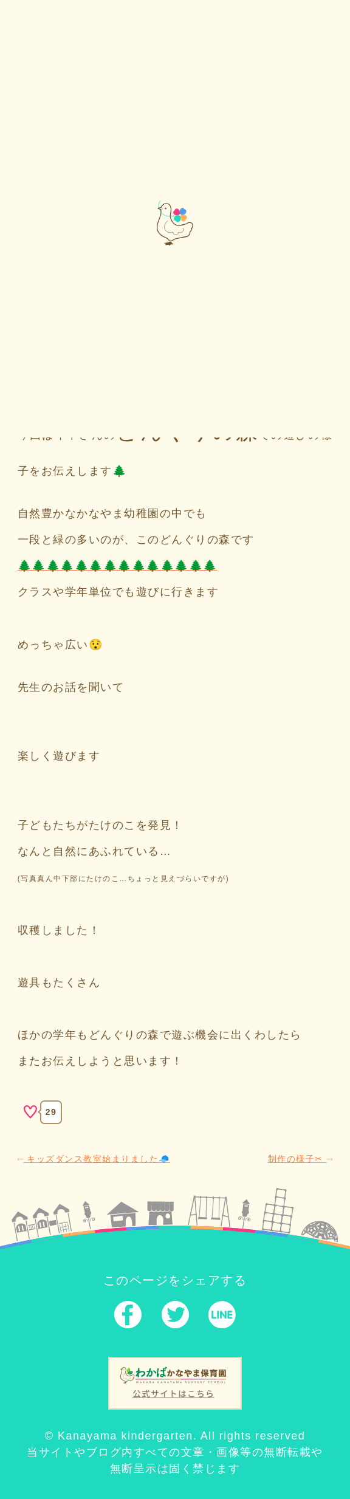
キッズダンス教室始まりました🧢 (94, 1159)
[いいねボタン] (30, 1112)
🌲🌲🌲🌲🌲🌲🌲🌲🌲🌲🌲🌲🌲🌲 (118, 566)
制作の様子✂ (300, 1159)
